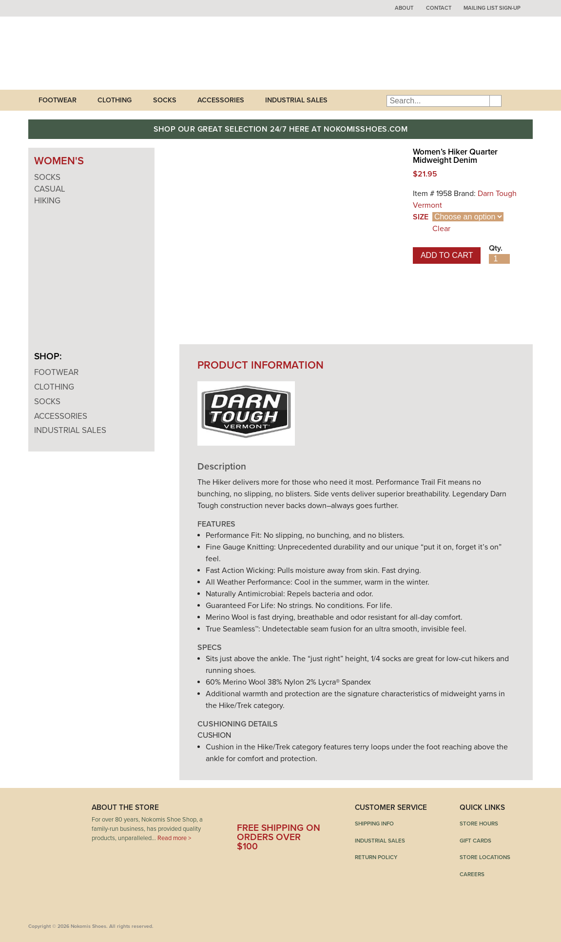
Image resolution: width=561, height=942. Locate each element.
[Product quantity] (499, 259)
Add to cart (447, 255)
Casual (49, 189)
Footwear (58, 100)
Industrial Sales (296, 100)
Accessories (220, 100)
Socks (164, 100)
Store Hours (479, 823)
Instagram (315, 811)
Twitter (268, 811)
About (404, 8)
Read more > (174, 838)
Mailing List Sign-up (492, 8)
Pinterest (291, 811)
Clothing (114, 100)
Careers (472, 874)
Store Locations (485, 857)
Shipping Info (374, 823)
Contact (438, 8)
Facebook (244, 811)
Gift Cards (475, 840)
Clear (441, 229)
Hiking (47, 201)
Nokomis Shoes (92, 53)
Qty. (496, 248)
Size (420, 217)
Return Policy (376, 857)
